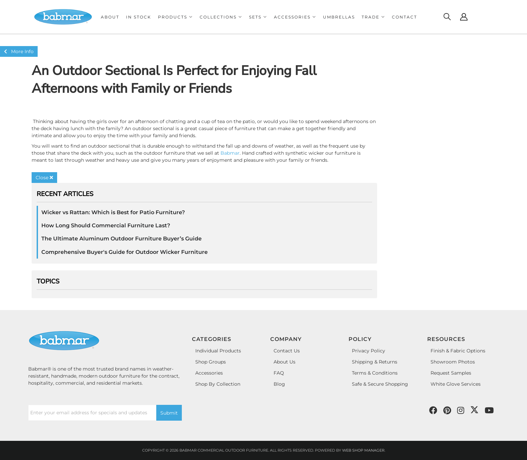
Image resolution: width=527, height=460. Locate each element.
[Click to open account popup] (463, 16)
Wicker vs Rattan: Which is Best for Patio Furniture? (113, 212)
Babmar (230, 153)
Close (44, 178)
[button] (175, 17)
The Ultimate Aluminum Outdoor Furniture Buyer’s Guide (121, 238)
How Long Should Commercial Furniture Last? (105, 225)
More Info (19, 51)
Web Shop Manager (363, 450)
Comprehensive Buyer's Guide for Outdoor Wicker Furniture (124, 252)
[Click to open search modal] (447, 16)
